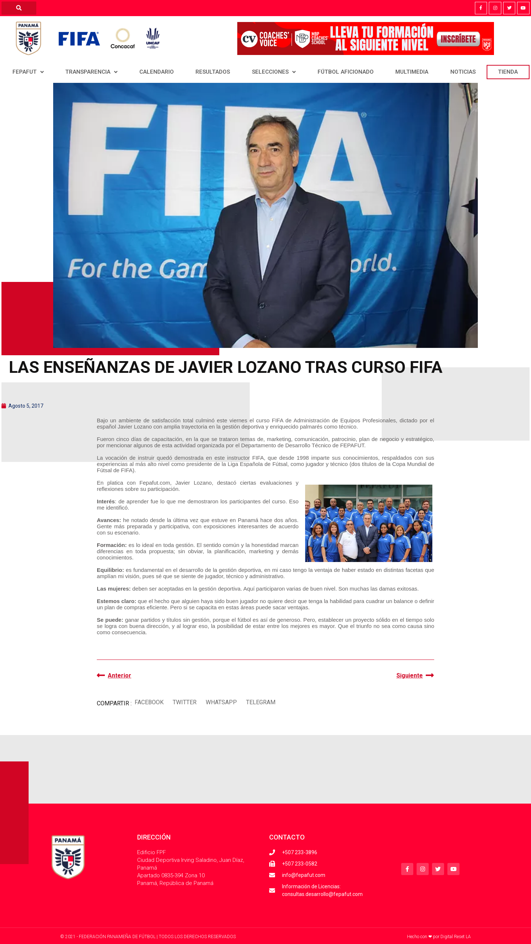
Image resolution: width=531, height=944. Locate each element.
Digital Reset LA (455, 936)
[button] (149, 702)
